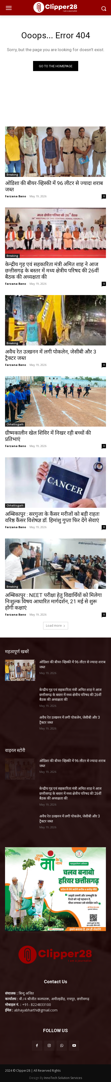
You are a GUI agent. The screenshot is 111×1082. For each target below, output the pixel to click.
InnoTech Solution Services (63, 1078)
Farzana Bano (15, 196)
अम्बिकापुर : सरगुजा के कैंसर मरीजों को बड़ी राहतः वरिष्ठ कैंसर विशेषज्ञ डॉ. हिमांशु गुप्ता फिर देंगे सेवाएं (52, 517)
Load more (55, 625)
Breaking (12, 174)
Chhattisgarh (15, 424)
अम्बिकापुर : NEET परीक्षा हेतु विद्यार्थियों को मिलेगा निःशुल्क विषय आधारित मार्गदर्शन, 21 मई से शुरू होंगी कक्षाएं (53, 601)
